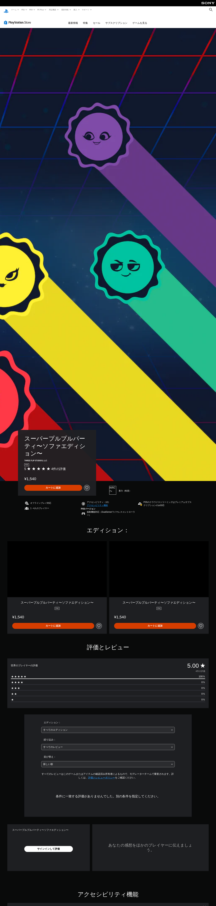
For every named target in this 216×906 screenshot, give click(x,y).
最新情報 (65, 9)
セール (96, 19)
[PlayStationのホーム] (6, 9)
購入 (75, 9)
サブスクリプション (116, 19)
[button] (97, 502)
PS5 (23, 9)
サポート (85, 9)
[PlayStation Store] (18, 19)
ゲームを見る (139, 19)
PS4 (31, 9)
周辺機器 (52, 9)
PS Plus (40, 9)
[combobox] (108, 727)
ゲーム (13, 9)
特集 (85, 19)
